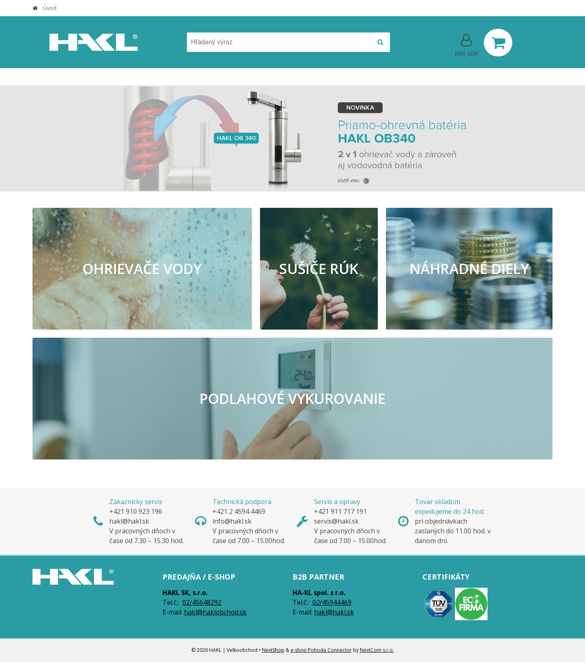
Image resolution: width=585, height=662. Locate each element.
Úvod (49, 8)
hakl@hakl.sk (334, 612)
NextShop (273, 650)
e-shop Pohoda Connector (321, 650)
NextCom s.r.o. (377, 650)
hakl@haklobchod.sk (215, 612)
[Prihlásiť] (466, 44)
